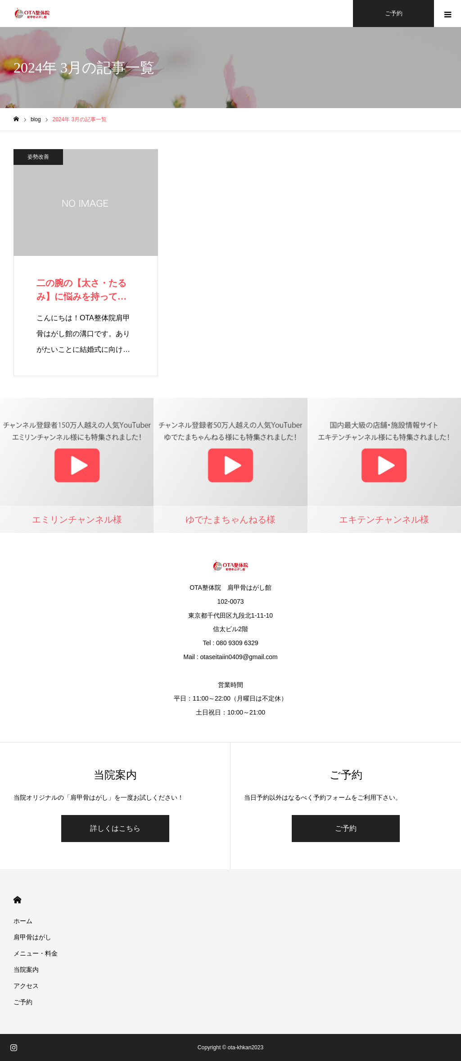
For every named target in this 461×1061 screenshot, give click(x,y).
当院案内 (26, 969)
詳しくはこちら (115, 828)
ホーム (23, 920)
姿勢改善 (38, 157)
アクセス (26, 985)
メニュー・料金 (36, 953)
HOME (17, 900)
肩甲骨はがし (32, 937)
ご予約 (346, 828)
